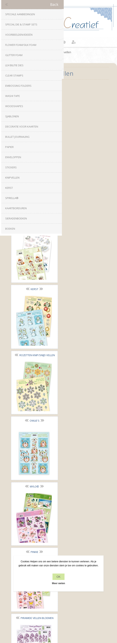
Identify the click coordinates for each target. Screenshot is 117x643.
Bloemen (79, 92)
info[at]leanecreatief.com (58, 518)
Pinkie (79, 280)
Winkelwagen (63, 42)
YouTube (70, 501)
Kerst (79, 154)
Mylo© (33, 280)
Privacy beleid (58, 543)
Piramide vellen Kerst (33, 405)
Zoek (58, 601)
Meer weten (58, 583)
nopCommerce (65, 613)
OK (58, 576)
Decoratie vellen (33, 92)
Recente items (58, 594)
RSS (62, 501)
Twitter (54, 501)
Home (50, 52)
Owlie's (79, 217)
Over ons (59, 551)
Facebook (46, 501)
